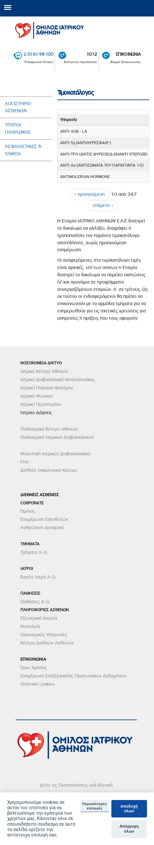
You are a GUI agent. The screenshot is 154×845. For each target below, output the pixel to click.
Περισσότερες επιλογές (94, 806)
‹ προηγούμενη (89, 194)
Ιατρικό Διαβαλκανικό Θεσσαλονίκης (57, 379)
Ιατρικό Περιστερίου (40, 404)
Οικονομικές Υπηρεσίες (43, 634)
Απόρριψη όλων (129, 829)
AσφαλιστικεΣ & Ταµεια (23, 150)
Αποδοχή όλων (129, 809)
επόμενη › (103, 205)
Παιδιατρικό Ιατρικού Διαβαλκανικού (57, 437)
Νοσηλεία (30, 626)
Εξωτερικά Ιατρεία (38, 618)
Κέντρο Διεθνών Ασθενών (47, 643)
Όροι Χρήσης (33, 667)
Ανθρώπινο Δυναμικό (42, 527)
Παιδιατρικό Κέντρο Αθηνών (49, 429)
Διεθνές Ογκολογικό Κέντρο (48, 470)
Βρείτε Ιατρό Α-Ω (38, 577)
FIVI (24, 462)
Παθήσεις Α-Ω (35, 602)
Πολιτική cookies (37, 684)
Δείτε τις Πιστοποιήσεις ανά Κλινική (76, 785)
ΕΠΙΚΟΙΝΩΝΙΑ (128, 54)
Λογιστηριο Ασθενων (18, 107)
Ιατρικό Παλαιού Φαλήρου (46, 388)
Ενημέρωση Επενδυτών (44, 519)
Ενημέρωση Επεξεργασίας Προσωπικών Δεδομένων (73, 676)
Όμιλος (27, 511)
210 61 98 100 (38, 54)
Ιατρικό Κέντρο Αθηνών (44, 371)
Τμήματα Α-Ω (33, 552)
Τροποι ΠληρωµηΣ (18, 128)
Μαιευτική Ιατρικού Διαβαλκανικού (55, 454)
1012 (91, 54)
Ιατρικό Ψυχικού (36, 396)
